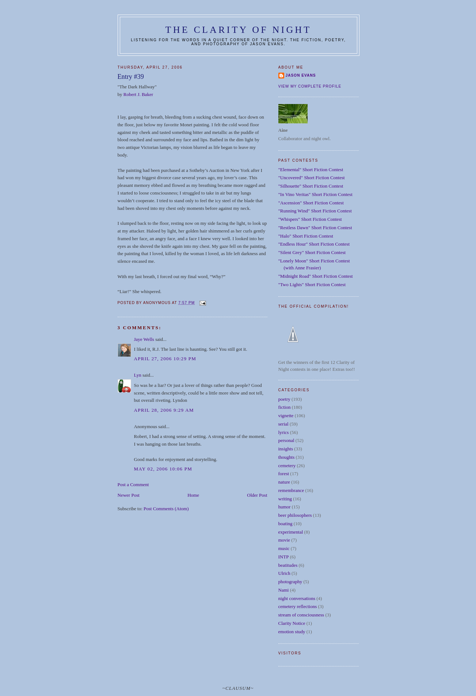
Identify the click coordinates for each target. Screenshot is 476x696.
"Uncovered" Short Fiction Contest (311, 177)
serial (283, 424)
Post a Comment (133, 484)
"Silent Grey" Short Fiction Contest (312, 252)
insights (285, 448)
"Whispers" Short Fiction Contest (310, 219)
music (284, 548)
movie (284, 540)
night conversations (296, 598)
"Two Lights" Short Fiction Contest (312, 284)
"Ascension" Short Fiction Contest (311, 202)
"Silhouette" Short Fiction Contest (310, 186)
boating (285, 523)
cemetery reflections (297, 606)
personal (286, 440)
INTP (283, 557)
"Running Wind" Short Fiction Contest (315, 211)
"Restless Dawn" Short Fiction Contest (315, 227)
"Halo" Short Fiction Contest (305, 236)
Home (193, 495)
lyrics (283, 432)
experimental (290, 532)
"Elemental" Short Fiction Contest (310, 169)
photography (290, 581)
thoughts (286, 457)
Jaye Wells (144, 339)
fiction (284, 407)
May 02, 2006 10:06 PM (163, 469)
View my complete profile (310, 86)
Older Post (257, 495)
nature (284, 482)
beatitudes (288, 565)
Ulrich (284, 573)
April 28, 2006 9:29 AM (164, 410)
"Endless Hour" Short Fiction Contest (314, 244)
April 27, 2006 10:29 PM (165, 358)
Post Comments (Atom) (166, 508)
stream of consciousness (301, 615)
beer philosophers (295, 515)
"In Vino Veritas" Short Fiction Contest (315, 194)
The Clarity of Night (238, 29)
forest (283, 473)
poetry (284, 399)
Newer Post (129, 495)
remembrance (291, 490)
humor (284, 506)
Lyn (137, 375)
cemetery (287, 465)
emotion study (291, 631)
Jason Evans (301, 75)
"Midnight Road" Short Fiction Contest (315, 276)
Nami (283, 590)
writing (285, 498)
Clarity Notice (291, 623)
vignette (286, 415)
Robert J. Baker (138, 94)
